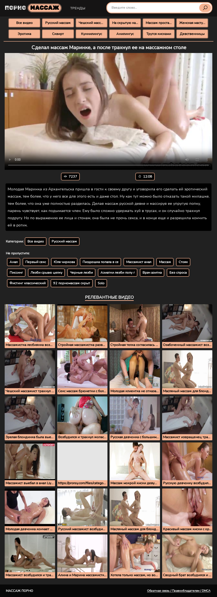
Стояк (183, 262)
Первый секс (35, 262)
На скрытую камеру (126, 23)
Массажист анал (138, 262)
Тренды (77, 8)
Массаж (165, 262)
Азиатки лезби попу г (117, 272)
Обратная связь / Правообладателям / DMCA (178, 591)
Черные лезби (81, 272)
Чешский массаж (92, 23)
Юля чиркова (64, 262)
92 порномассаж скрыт (71, 283)
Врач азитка (152, 272)
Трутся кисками (158, 34)
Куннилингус (91, 34)
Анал (14, 262)
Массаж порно (19, 591)
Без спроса (178, 272)
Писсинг (16, 272)
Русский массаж (58, 23)
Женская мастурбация (193, 23)
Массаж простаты (159, 23)
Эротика (24, 34)
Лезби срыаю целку (46, 272)
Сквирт (58, 34)
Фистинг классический (28, 283)
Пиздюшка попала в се (100, 262)
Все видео (24, 23)
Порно (33, 8)
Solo (101, 283)
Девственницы (192, 34)
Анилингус (125, 34)
